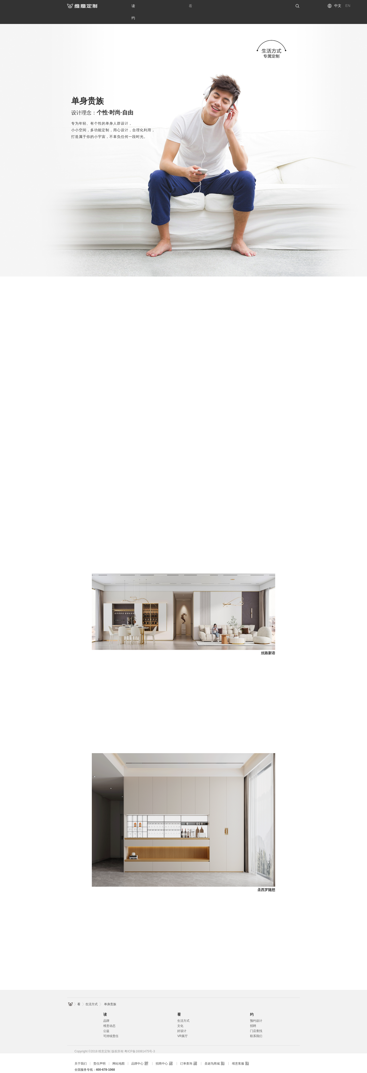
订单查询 (186, 1051)
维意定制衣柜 (84, 1070)
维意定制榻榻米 (158, 1070)
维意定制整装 (175, 1064)
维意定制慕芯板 (211, 1070)
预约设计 (256, 1009)
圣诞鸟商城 (212, 1051)
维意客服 (238, 1051)
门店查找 (256, 1019)
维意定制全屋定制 (87, 1064)
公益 (106, 1019)
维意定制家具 (222, 1064)
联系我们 (256, 1024)
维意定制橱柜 (107, 1070)
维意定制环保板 (237, 1070)
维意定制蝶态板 (184, 1070)
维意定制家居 (245, 1064)
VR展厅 (182, 1024)
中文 (337, 6)
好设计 (181, 1019)
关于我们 (81, 1051)
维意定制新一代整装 (147, 1064)
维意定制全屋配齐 (116, 1064)
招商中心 (162, 1051)
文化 (180, 1014)
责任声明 (99, 1051)
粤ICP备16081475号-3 (139, 1039)
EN (347, 6)
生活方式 (91, 992)
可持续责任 (111, 1024)
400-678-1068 (105, 1057)
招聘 (253, 1014)
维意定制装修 (198, 1064)
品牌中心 (137, 1051)
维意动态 (109, 1014)
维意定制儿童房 (131, 1070)
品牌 (106, 1009)
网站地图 (118, 1051)
